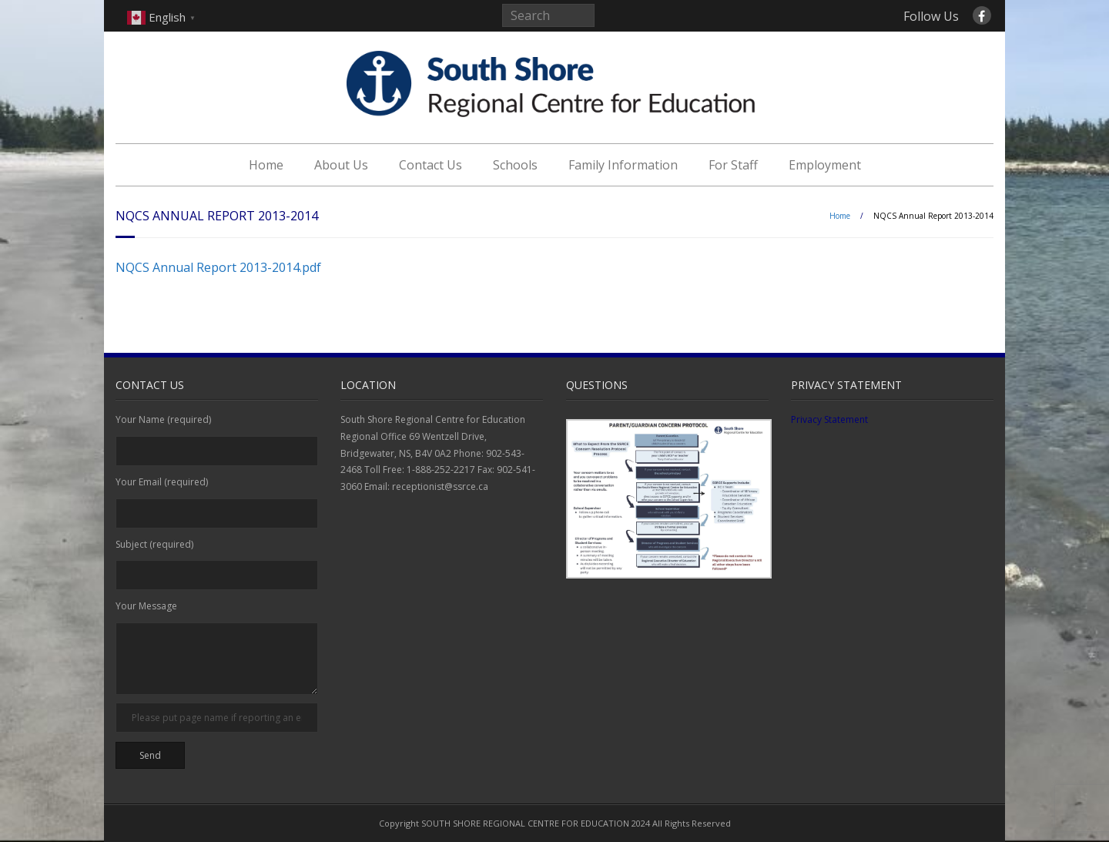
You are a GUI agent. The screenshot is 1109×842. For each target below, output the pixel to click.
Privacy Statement (829, 419)
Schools (515, 164)
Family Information (623, 164)
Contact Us (430, 164)
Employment (825, 164)
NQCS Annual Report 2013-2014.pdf (218, 267)
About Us (341, 164)
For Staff (733, 164)
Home (266, 164)
